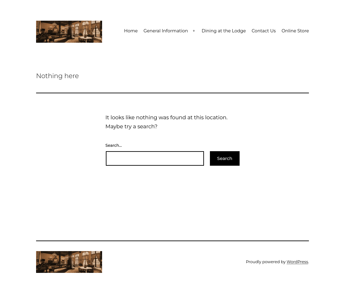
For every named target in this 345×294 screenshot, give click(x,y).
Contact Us (264, 30)
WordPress (297, 261)
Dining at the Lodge (224, 30)
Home (131, 30)
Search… (113, 145)
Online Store (295, 30)
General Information (165, 30)
